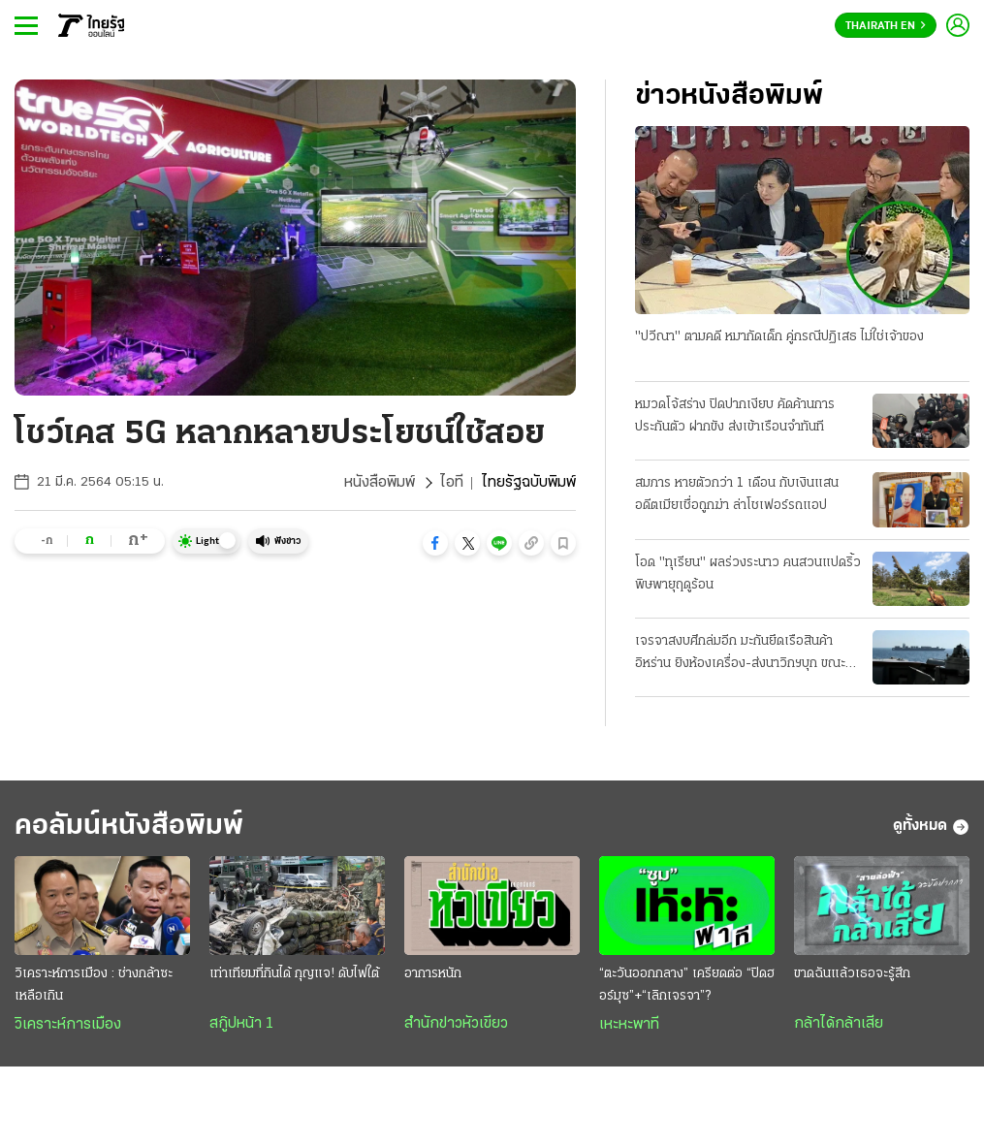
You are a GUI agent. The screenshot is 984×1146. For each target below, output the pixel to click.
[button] (435, 543)
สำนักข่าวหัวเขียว (456, 1024)
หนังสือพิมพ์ (379, 483)
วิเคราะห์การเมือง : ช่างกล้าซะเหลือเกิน (94, 985)
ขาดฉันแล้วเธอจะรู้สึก (852, 974)
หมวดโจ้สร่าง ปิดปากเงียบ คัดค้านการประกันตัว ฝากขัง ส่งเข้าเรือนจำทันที (735, 416)
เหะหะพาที (629, 1025)
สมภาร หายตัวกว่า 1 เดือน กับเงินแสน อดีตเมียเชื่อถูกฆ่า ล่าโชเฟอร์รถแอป (737, 494)
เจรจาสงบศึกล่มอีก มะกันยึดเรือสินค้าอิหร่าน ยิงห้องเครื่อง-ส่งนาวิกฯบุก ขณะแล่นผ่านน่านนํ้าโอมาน (740, 654)
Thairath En (885, 26)
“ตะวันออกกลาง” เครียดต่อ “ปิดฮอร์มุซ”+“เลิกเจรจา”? (687, 985)
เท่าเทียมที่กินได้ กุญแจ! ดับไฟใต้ (294, 974)
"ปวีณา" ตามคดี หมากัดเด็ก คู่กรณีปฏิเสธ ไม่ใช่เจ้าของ (779, 337)
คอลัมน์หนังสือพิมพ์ (129, 827)
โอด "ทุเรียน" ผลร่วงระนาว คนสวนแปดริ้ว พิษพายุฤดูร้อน (748, 574)
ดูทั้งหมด (931, 827)
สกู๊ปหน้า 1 (241, 1024)
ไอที (451, 483)
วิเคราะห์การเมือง (68, 1025)
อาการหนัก (432, 974)
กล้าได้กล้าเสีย (838, 1024)
